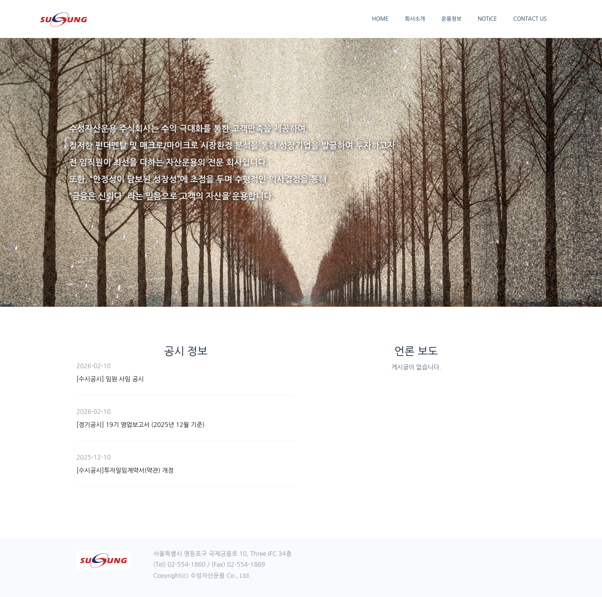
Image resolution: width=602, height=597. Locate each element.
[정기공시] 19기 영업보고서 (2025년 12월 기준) (140, 425)
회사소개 (415, 18)
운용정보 (452, 18)
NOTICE (487, 18)
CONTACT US (530, 18)
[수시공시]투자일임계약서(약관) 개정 (125, 470)
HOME (380, 18)
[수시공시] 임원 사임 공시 (110, 379)
